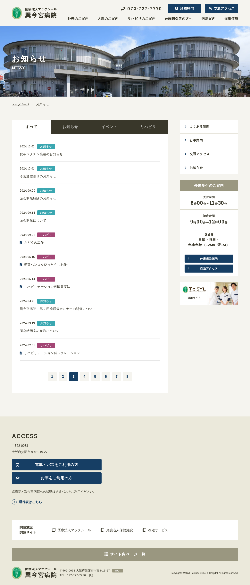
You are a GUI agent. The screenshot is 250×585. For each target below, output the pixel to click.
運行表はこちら (30, 502)
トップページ (20, 104)
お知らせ (70, 127)
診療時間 (187, 8)
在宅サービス (158, 530)
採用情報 (231, 19)
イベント (109, 127)
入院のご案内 (108, 19)
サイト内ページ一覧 (127, 554)
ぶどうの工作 (34, 242)
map (117, 570)
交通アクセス (224, 8)
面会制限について (33, 220)
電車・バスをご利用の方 (56, 465)
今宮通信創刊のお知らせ (38, 176)
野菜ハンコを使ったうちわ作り (47, 264)
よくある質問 (200, 126)
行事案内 (196, 140)
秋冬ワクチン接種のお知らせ (41, 154)
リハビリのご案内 (141, 19)
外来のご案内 (78, 19)
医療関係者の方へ (178, 19)
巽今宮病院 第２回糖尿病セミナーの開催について (58, 308)
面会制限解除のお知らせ (38, 198)
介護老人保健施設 (119, 530)
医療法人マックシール (74, 530)
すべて (31, 127)
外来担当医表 (209, 258)
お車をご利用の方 (56, 478)
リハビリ (148, 127)
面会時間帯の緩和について (40, 331)
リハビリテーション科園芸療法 (47, 286)
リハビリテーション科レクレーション (52, 353)
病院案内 (208, 19)
